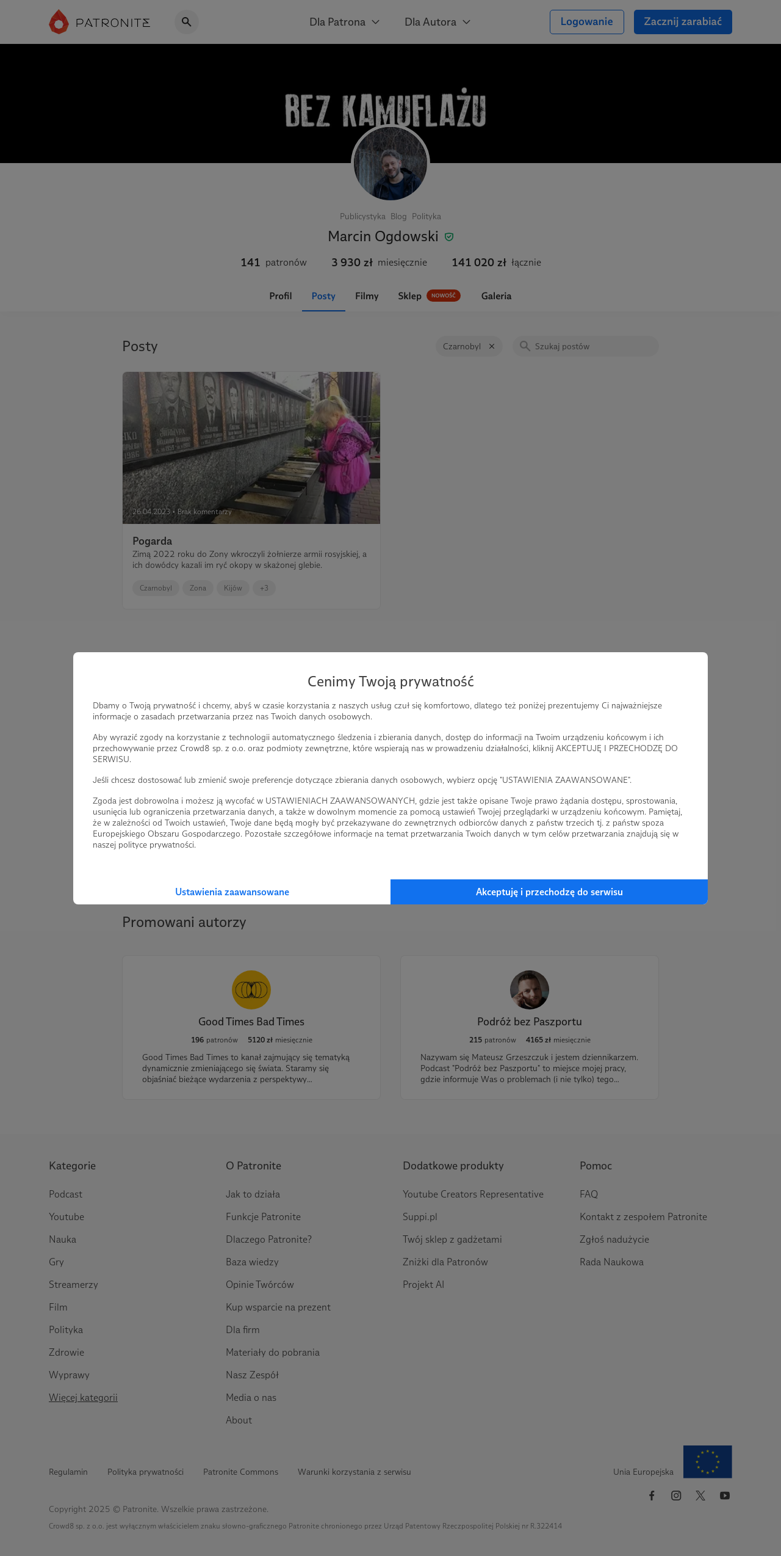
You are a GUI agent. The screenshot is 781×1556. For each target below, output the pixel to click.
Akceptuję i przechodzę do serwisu (549, 891)
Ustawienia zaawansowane (232, 891)
